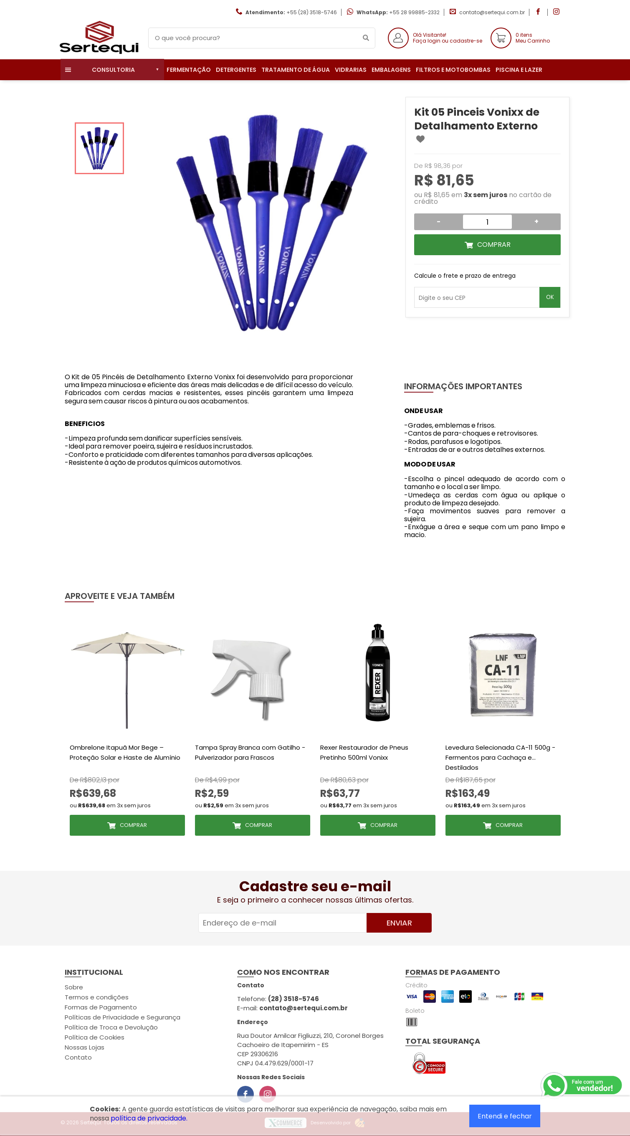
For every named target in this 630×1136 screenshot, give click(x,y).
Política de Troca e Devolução (111, 1027)
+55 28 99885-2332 (414, 12)
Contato (78, 1057)
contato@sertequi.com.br (492, 12)
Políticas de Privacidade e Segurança (122, 1017)
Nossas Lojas (84, 1047)
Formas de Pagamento (101, 1007)
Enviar (399, 923)
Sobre (74, 987)
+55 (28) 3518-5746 (311, 12)
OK (550, 297)
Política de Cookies (94, 1037)
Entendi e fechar (505, 1116)
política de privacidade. (149, 1118)
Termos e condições (97, 997)
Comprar (494, 244)
